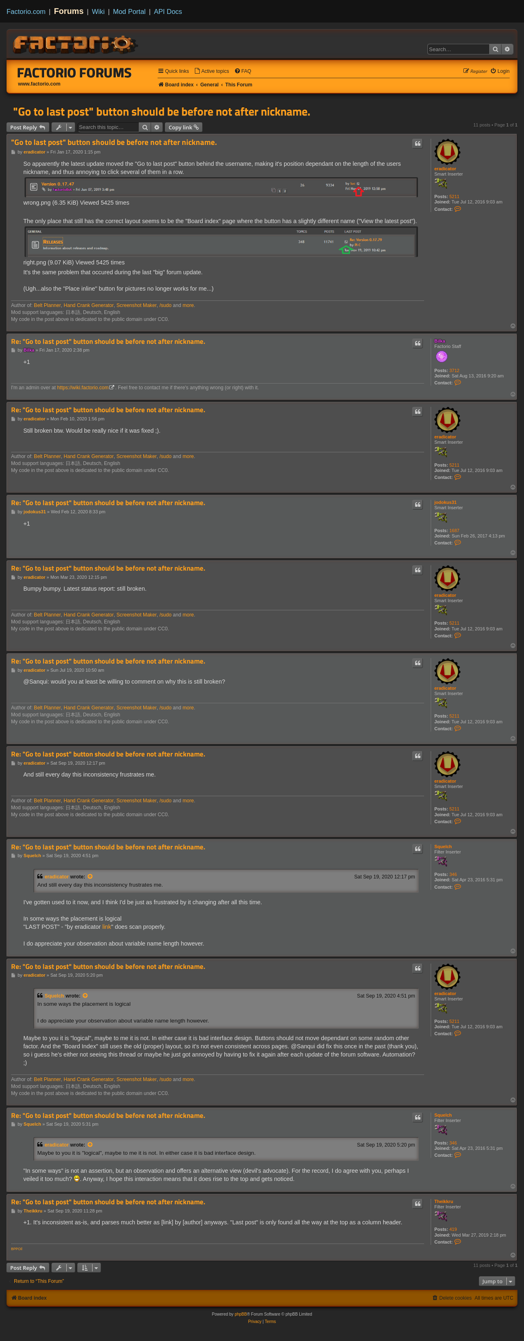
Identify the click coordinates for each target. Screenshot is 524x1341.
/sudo (165, 305)
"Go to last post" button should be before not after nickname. (161, 111)
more (188, 305)
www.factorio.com (39, 84)
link (106, 926)
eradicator (445, 168)
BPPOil (16, 1249)
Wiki (98, 11)
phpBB (241, 1314)
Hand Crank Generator (88, 305)
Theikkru (443, 1201)
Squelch (443, 846)
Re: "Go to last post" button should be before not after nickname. (108, 341)
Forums (69, 11)
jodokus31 (445, 502)
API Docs (168, 11)
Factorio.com (26, 11)
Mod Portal (129, 11)
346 (453, 874)
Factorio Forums (74, 72)
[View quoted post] (90, 877)
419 (453, 1229)
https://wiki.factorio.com (83, 388)
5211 (454, 196)
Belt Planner (47, 305)
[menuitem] (211, 71)
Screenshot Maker (137, 305)
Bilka (439, 341)
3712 (454, 370)
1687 (454, 530)
